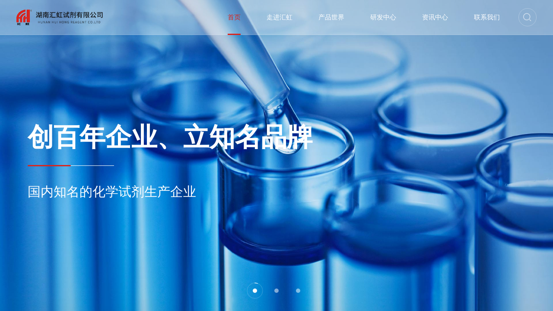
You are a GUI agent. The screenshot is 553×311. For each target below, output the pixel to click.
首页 (234, 17)
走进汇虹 (279, 17)
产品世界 (331, 17)
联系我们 (487, 17)
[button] (255, 291)
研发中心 (383, 17)
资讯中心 (435, 17)
